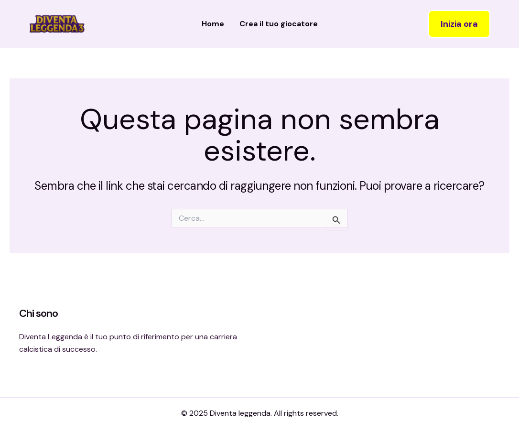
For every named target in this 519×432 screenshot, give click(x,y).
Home (213, 24)
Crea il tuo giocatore (278, 24)
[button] (459, 24)
